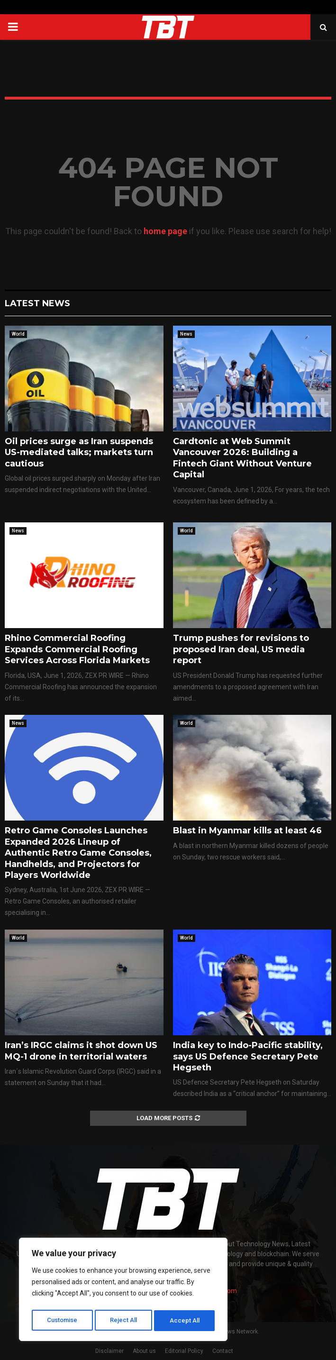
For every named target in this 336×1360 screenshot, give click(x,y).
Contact (222, 1351)
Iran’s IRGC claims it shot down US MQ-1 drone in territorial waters (81, 1050)
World (18, 334)
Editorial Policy (184, 1351)
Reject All (124, 1320)
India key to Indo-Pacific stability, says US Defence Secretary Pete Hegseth (248, 1056)
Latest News (37, 303)
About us (144, 1351)
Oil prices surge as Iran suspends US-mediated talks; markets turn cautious (79, 452)
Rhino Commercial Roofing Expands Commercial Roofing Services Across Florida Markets (77, 649)
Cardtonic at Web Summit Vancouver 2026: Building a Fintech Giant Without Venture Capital (242, 458)
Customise (62, 1320)
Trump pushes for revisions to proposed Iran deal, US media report (241, 649)
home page (165, 231)
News (186, 334)
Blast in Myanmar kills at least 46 (247, 830)
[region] (123, 1291)
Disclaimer (109, 1351)
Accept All (185, 1320)
